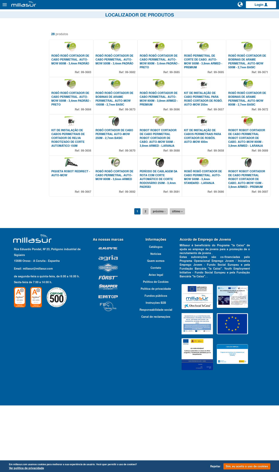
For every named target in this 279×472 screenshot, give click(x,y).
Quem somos (155, 327)
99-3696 (178, 143)
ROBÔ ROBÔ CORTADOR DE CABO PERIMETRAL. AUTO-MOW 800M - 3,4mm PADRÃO (79, 76)
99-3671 (263, 89)
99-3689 (263, 200)
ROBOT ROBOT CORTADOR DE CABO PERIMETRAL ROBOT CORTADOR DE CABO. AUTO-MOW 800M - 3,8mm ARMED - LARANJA (248, 188)
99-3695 (220, 89)
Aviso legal (156, 341)
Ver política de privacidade (26, 468)
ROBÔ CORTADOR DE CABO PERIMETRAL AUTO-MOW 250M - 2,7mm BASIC (121, 184)
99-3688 (178, 200)
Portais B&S (237, 15)
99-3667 (93, 258)
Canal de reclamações (155, 383)
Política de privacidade (156, 355)
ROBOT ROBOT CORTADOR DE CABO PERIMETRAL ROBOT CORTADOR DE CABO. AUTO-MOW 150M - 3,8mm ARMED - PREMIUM (248, 245)
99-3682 (135, 89)
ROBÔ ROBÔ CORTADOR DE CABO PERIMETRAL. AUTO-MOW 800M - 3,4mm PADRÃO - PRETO (164, 78)
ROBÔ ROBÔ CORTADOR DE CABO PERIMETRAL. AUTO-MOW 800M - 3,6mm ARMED (121, 242)
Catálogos (256, 15)
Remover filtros (16, 31)
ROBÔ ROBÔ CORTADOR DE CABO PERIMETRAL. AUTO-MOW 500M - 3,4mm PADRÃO (121, 76)
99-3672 (263, 143)
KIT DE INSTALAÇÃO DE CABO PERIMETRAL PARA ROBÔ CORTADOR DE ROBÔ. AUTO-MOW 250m (204, 132)
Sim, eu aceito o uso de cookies (247, 466)
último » (181, 278)
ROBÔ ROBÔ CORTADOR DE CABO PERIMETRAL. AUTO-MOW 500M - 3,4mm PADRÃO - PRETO (79, 132)
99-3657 (220, 143)
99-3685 (178, 89)
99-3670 (135, 200)
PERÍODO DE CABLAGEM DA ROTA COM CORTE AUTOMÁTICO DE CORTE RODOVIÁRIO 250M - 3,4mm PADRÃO (164, 245)
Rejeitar (215, 466)
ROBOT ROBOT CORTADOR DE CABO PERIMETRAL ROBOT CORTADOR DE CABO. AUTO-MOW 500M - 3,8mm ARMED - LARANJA (163, 188)
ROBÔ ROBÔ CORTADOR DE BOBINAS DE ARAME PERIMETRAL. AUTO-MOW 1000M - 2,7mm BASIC (121, 132)
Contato (271, 15)
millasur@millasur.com (38, 335)
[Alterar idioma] (240, 6)
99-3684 (93, 143)
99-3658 (220, 200)
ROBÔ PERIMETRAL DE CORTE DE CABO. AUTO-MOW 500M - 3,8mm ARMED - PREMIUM (206, 78)
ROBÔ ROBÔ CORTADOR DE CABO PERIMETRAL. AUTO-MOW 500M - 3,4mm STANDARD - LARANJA (206, 244)
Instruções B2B (156, 369)
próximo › (163, 278)
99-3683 (93, 89)
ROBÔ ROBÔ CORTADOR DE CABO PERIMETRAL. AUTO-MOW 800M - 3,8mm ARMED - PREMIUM (164, 132)
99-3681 (178, 258)
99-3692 (135, 258)
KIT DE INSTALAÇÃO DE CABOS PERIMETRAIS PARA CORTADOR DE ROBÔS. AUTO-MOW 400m (205, 186)
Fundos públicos (156, 362)
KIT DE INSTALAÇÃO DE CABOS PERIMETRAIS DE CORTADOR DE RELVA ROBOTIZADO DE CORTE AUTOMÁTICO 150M (76, 188)
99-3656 (93, 200)
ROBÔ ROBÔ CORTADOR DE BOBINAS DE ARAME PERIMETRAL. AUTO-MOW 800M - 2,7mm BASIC (249, 132)
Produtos (46, 6)
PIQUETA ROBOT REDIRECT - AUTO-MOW (78, 240)
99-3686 (220, 258)
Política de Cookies (156, 348)
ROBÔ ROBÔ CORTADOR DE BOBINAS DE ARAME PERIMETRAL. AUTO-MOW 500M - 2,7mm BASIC (249, 78)
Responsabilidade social (156, 376)
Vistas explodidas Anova (209, 15)
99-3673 (135, 143)
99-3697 (263, 258)
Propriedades (18, 73)
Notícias (155, 320)
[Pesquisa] (225, 6)
